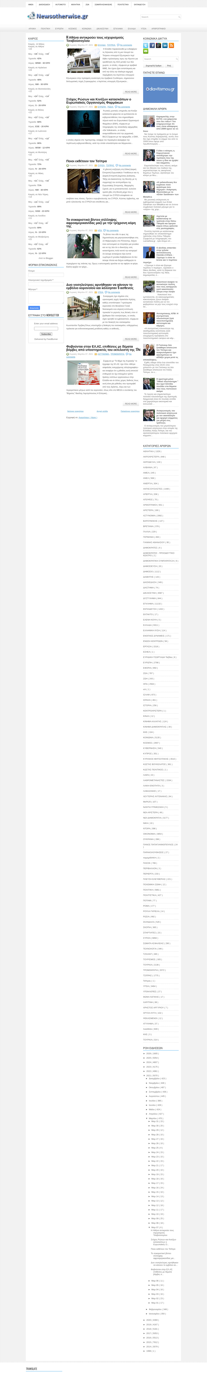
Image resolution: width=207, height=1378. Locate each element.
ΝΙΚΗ (146, 823)
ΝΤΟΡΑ (147, 828)
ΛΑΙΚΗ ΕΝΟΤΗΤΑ (151, 785)
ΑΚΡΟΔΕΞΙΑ (149, 462)
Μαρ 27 (155, 1139)
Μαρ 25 (155, 1148)
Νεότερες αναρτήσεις (75, 411)
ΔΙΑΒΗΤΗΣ (148, 577)
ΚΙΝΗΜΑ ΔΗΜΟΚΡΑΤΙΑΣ (155, 727)
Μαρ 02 (155, 1298)
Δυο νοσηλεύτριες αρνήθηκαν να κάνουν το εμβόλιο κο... (164, 1263)
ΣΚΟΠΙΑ (147, 927)
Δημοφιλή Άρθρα (153, 66)
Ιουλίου (152, 1100)
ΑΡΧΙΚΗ (32, 28)
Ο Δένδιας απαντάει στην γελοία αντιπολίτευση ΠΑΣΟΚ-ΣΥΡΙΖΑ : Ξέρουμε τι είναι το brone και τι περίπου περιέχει (160, 255)
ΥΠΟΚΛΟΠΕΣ (150, 991)
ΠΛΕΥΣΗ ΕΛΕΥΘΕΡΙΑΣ (154, 879)
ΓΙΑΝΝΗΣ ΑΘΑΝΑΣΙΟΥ (154, 542)
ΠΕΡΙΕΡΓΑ (148, 874)
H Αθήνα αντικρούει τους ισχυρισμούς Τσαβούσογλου (95, 39)
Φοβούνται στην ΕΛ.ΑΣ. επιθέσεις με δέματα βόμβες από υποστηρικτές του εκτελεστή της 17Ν (103, 348)
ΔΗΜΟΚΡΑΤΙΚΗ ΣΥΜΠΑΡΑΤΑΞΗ (158, 561)
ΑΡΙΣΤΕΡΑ (148, 510)
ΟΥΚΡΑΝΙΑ (148, 839)
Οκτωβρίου (154, 1087)
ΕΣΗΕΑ (147, 652)
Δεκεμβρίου (154, 1078)
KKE (145, 1034)
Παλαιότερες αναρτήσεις (130, 411)
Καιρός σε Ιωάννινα (37, 131)
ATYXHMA (148, 1023)
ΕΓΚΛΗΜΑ (118, 28)
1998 (149, 1351)
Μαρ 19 (155, 1174)
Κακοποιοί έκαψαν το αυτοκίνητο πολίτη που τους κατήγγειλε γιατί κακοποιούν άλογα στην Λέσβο (166, 287)
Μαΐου (152, 1109)
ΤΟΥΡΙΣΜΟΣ (149, 959)
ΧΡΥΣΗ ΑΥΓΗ (150, 1013)
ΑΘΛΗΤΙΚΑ (75, 5)
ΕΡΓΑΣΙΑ (147, 646)
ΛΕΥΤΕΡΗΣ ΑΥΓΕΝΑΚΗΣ (155, 796)
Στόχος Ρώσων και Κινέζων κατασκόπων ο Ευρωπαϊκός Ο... (163, 1242)
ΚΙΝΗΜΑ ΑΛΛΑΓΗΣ (152, 721)
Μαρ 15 (155, 1192)
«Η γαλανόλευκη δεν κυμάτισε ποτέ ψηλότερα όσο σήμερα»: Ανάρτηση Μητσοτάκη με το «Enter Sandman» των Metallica (161, 189)
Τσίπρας (147, 981)
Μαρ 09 (155, 1218)
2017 (149, 1333)
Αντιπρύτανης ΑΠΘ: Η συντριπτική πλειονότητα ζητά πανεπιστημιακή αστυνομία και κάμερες (167, 319)
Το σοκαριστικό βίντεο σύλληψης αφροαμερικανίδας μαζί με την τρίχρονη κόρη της (101, 222)
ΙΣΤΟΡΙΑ (147, 705)
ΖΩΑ (87, 5)
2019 (149, 1324)
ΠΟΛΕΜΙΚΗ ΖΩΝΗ (152, 884)
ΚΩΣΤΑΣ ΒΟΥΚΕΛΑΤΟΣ (154, 764)
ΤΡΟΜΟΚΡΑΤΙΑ (118, 354)
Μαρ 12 (155, 1205)
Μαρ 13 (155, 1201)
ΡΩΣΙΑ (111, 107)
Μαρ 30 (155, 1125)
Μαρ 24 (155, 1152)
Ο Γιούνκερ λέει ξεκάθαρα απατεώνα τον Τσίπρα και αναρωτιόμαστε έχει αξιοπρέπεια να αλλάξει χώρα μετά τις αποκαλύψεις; (160, 352)
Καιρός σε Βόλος (36, 110)
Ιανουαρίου (154, 1313)
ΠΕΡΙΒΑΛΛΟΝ (150, 868)
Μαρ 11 (155, 1209)
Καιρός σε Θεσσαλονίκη (39, 89)
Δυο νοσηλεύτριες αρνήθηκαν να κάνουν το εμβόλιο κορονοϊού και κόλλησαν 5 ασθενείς (100, 286)
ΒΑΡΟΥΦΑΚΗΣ (150, 521)
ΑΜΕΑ (30, 5)
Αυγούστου (154, 1096)
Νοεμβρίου (154, 1083)
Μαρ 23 (155, 1156)
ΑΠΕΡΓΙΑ (148, 494)
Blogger (49, 258)
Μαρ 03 (155, 1294)
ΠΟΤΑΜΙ (147, 900)
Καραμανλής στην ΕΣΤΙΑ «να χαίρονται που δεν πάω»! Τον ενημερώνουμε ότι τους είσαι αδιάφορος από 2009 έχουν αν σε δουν (160, 123)
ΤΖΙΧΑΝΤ (148, 954)
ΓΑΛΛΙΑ (147, 531)
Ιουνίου (152, 1105)
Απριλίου (153, 1114)
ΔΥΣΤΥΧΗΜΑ (149, 598)
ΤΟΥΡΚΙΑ (111, 45)
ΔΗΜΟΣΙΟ (148, 571)
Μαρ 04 (155, 1289)
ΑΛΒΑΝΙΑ (148, 467)
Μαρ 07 (155, 1227)
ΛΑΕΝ (146, 775)
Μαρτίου (153, 1118)
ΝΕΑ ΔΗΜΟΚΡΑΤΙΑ (152, 818)
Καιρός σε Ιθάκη (35, 173)
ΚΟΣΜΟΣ (73, 28)
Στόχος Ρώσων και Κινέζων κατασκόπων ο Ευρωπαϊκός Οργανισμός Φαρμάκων (98, 100)
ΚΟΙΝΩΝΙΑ (86, 28)
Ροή (169, 66)
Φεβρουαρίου (155, 1309)
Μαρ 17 (155, 1183)
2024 (149, 1062)
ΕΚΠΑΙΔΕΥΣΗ (139, 5)
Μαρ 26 (155, 1143)
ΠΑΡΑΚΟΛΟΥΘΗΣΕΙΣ (153, 852)
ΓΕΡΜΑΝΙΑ (148, 537)
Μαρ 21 (155, 1165)
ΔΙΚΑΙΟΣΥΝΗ (102, 28)
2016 (149, 1337)
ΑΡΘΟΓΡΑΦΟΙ (150, 505)
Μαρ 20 (155, 1170)
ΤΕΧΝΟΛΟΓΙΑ (150, 948)
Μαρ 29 (155, 1130)
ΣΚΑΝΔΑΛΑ (149, 922)
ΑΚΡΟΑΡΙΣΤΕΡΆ (151, 456)
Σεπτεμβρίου (155, 1092)
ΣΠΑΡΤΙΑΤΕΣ (149, 932)
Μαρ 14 (155, 1196)
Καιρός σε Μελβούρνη (38, 237)
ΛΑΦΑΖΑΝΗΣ (150, 791)
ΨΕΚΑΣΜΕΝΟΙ (150, 1018)
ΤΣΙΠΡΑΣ (110, 165)
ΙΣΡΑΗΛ (147, 700)
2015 (149, 1342)
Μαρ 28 (155, 1134)
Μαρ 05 (155, 1285)
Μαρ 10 (155, 1214)
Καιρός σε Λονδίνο (36, 215)
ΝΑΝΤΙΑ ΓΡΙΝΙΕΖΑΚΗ (153, 807)
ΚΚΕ (145, 732)
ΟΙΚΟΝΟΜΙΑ (149, 834)
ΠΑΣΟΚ (147, 863)
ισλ (145, 689)
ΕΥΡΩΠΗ (59, 28)
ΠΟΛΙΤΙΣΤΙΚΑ (123, 5)
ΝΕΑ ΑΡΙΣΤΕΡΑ (150, 812)
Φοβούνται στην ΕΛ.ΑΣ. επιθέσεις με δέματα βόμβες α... (162, 1271)
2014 (149, 1346)
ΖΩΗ (145, 678)
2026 (149, 1053)
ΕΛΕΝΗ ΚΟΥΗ (150, 620)
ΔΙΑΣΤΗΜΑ (148, 587)
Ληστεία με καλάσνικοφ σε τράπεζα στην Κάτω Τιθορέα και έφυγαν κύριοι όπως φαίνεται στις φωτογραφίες (167, 222)
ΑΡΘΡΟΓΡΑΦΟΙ (158, 28)
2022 (149, 1071)
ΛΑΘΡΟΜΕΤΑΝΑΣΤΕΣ (154, 780)
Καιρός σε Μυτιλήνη (37, 152)
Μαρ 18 (155, 1179)
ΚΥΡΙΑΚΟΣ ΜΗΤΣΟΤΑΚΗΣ (156, 759)
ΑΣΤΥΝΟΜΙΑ (104, 354)
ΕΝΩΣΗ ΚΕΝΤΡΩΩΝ (153, 641)
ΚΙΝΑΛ (146, 716)
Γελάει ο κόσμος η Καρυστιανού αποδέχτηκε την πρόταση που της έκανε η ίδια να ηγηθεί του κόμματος (167, 156)
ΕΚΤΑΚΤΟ (148, 614)
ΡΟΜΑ (146, 906)
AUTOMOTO (60, 5)
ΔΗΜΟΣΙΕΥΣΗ (150, 566)
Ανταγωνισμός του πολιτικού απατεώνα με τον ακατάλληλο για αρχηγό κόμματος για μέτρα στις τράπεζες (167, 416)
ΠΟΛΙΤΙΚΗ (45, 28)
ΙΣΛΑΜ (146, 694)
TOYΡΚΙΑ (148, 1039)
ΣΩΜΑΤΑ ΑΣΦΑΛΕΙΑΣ (103, 5)
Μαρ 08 (155, 1223)
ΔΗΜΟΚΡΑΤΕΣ (150, 547)
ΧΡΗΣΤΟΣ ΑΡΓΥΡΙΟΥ (153, 1007)
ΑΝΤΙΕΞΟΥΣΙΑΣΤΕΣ (153, 489)
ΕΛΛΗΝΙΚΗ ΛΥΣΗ (151, 630)
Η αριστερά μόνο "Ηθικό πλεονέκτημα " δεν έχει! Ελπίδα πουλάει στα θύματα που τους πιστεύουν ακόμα (167, 385)
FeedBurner (52, 339)
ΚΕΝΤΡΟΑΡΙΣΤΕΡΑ (152, 711)
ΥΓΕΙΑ (143, 28)
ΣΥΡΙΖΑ (101, 165)
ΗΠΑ (100, 230)
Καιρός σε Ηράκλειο (37, 67)
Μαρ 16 (155, 1187)
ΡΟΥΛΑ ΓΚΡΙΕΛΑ (151, 911)
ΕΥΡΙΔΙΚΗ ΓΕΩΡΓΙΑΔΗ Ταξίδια (158, 657)
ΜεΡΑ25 (147, 802)
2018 (149, 1329)
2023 (149, 1067)
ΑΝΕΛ (146, 478)
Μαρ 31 (155, 1121)
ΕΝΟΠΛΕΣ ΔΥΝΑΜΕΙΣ (154, 636)
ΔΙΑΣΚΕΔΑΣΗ (44, 5)
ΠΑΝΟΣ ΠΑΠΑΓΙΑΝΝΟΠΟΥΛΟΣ (158, 844)
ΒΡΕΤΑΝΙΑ (148, 526)
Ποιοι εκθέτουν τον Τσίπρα (86, 160)
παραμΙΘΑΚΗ (150, 857)
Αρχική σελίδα (102, 411)
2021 (149, 1075)
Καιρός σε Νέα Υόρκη (38, 194)
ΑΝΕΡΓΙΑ (148, 483)
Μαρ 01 (155, 1303)
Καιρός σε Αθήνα (36, 46)
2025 (149, 1058)
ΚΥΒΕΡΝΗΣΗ (150, 748)
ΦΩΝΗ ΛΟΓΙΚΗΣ (151, 997)
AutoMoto (148, 1029)
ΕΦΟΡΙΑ (147, 668)
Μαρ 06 (155, 1281)
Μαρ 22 (155, 1161)
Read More (131, 92)
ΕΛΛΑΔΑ (132, 28)
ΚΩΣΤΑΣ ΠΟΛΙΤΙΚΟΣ (153, 769)
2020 (149, 1320)
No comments (126, 45)
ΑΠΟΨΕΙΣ (148, 499)
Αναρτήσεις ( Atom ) (88, 417)
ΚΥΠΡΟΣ (147, 753)
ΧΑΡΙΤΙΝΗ (148, 1002)
